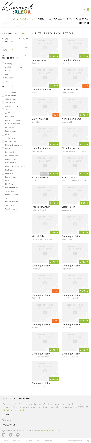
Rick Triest (9, 184)
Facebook (43, 430)
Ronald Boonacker (12, 187)
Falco (7, 134)
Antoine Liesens (11, 106)
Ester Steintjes (10, 131)
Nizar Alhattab (10, 163)
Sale (7, 81)
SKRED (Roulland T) (12, 195)
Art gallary (57, 19)
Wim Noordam (11, 209)
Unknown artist (70, 89)
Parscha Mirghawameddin (15, 166)
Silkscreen (6, 420)
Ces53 (7, 113)
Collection (27, 19)
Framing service (77, 19)
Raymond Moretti (41, 177)
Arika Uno (9, 109)
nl (85, 9)
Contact (83, 23)
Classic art (9, 78)
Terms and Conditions (44, 441)
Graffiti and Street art (13, 67)
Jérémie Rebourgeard (13, 145)
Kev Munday (10, 148)
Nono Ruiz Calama (71, 60)
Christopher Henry (12, 120)
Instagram (55, 430)
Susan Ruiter (10, 198)
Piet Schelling (10, 177)
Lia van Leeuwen (11, 156)
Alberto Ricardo (11, 99)
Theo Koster (10, 205)
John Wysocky (39, 60)
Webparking (84, 441)
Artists (42, 19)
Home (14, 19)
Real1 (7, 180)
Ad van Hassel (10, 92)
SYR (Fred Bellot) (11, 202)
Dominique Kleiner (12, 124)
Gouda (8, 71)
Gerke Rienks (10, 138)
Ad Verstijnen (10, 95)
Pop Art (8, 74)
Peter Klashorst (11, 173)
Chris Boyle (9, 117)
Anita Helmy (10, 102)
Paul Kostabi (10, 170)
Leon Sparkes (10, 152)
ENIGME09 (9, 127)
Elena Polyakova (70, 148)
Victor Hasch (68, 206)
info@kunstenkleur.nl (14, 410)
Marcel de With (11, 159)
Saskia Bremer (10, 191)
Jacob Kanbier (10, 141)
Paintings (8, 64)
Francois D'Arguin (71, 177)
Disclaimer (28, 441)
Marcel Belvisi (39, 236)
